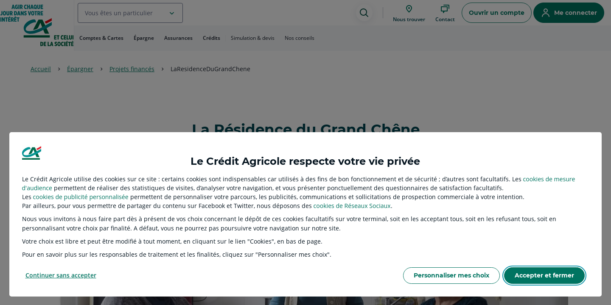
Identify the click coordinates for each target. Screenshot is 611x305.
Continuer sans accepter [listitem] (60, 275)
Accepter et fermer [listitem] (544, 275)
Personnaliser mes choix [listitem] (451, 275)
